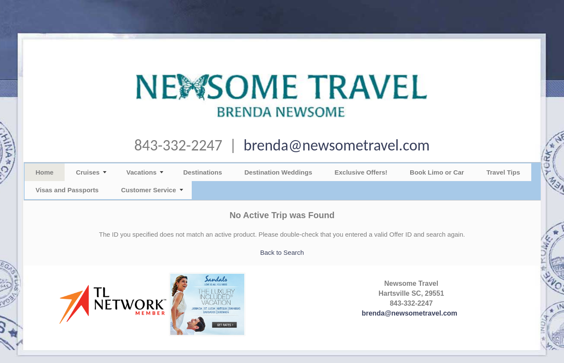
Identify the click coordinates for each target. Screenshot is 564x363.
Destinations (202, 172)
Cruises (88, 172)
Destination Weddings (278, 172)
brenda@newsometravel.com (336, 145)
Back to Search (282, 252)
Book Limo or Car (437, 172)
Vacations (141, 172)
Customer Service (148, 190)
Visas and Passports (67, 190)
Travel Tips (503, 172)
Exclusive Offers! (361, 172)
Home (45, 172)
